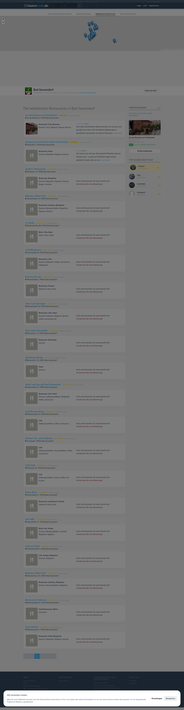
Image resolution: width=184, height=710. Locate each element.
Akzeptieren (170, 698)
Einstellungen (157, 698)
